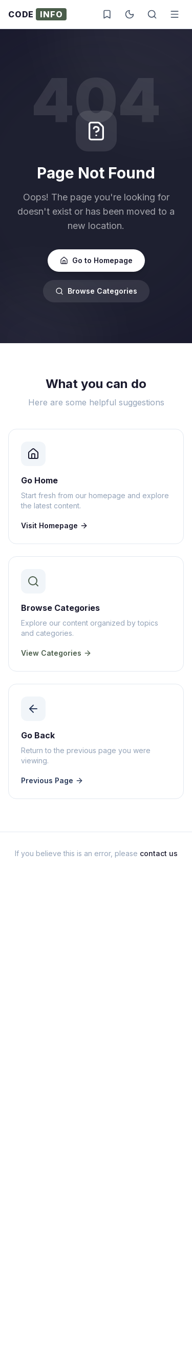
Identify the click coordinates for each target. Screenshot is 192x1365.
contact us (159, 853)
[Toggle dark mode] (129, 14)
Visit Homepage (54, 525)
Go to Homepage (96, 260)
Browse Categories (96, 291)
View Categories (56, 653)
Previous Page (52, 780)
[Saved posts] (107, 14)
